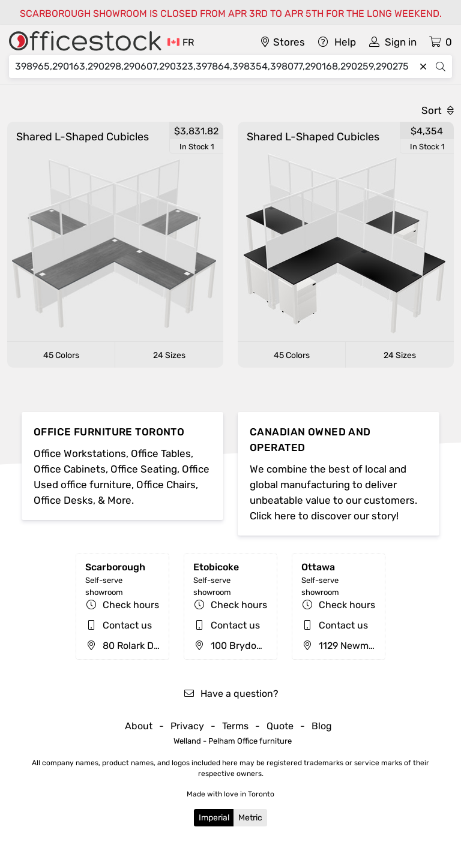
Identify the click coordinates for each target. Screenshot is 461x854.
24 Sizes (169, 355)
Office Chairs (166, 485)
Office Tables (161, 453)
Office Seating (143, 469)
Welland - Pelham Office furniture (232, 740)
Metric (250, 818)
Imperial (214, 818)
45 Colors (61, 355)
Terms (235, 726)
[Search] (215, 66)
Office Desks (63, 500)
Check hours (131, 605)
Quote (280, 726)
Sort (437, 110)
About (138, 726)
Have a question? (231, 693)
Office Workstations (80, 453)
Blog (322, 726)
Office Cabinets (70, 469)
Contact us (127, 625)
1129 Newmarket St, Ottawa (371, 645)
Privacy (187, 726)
